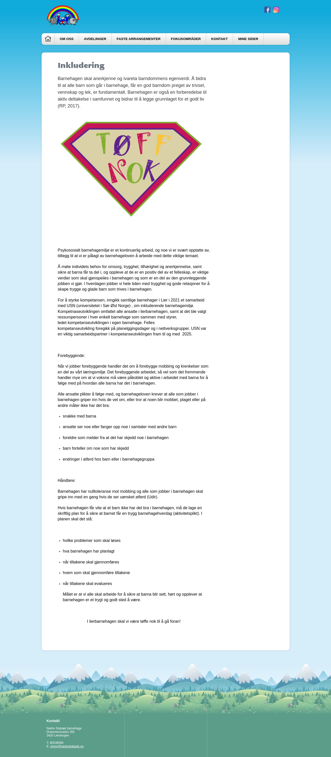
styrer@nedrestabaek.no (67, 746)
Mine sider (248, 39)
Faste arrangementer (139, 39)
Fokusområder (186, 39)
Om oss (67, 39)
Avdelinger (95, 39)
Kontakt (219, 39)
